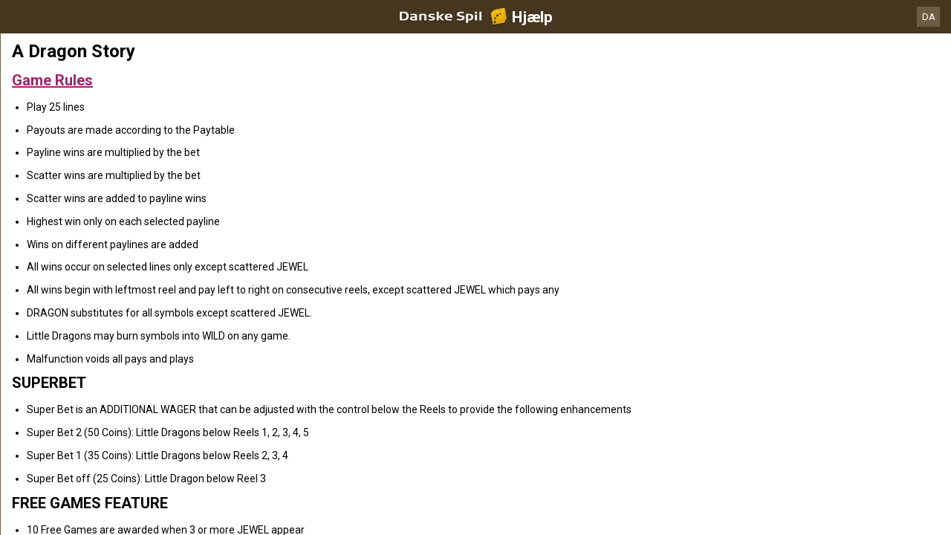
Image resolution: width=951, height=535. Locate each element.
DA (928, 16)
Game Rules (52, 80)
